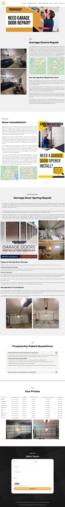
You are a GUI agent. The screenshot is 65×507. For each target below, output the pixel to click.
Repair (24, 3)
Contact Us (61, 3)
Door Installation (32, 3)
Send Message (32, 488)
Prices (55, 3)
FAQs (51, 3)
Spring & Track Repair (43, 3)
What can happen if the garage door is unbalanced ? (22, 372)
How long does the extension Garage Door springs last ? (23, 352)
